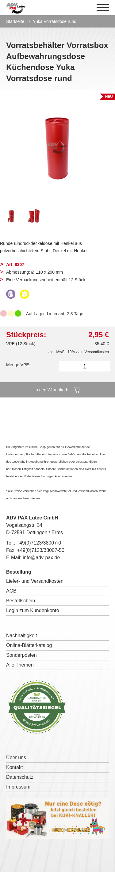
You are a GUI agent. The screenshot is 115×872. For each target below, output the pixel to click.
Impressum (18, 786)
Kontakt (14, 767)
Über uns (16, 757)
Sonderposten (21, 655)
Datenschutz (19, 777)
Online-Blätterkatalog (29, 645)
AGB (11, 590)
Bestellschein (20, 600)
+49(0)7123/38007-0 (39, 542)
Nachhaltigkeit (21, 635)
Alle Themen (20, 664)
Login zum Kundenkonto (32, 610)
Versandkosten (97, 352)
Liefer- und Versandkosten (34, 581)
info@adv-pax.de (41, 557)
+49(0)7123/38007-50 (40, 550)
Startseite (15, 21)
